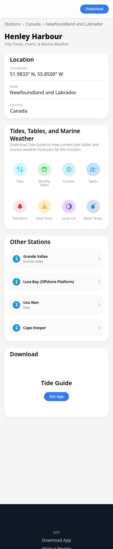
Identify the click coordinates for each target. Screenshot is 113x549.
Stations (12, 24)
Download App (56, 540)
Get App (56, 396)
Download (94, 8)
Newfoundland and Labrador (74, 24)
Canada (33, 24)
